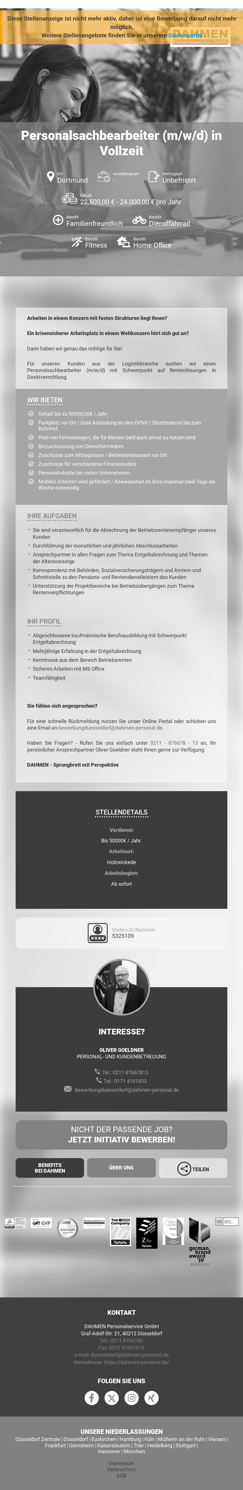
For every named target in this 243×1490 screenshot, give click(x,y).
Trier (139, 1445)
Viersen (216, 1439)
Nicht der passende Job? (121, 1135)
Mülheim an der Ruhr (181, 1439)
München (134, 1451)
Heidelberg (159, 1445)
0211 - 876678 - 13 (174, 743)
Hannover (109, 1451)
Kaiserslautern (113, 1445)
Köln (149, 1439)
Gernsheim (81, 1445)
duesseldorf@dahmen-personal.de (130, 1355)
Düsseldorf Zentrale (37, 1439)
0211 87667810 (126, 1348)
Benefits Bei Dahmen (50, 1168)
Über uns (121, 1168)
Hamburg (130, 1439)
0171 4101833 (130, 1081)
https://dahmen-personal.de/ (137, 1362)
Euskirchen (103, 1439)
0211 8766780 (127, 1341)
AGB (121, 1476)
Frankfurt (55, 1445)
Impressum (121, 1463)
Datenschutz (121, 1469)
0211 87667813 (130, 1072)
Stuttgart (185, 1445)
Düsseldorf (76, 1439)
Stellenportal (185, 35)
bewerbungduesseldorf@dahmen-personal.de (110, 728)
